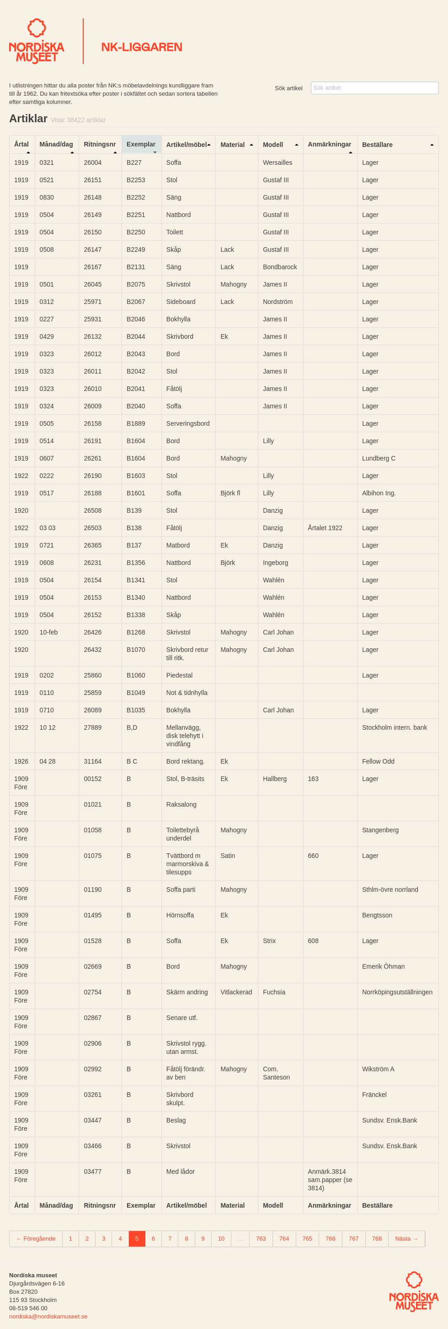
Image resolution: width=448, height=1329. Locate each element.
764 (284, 1238)
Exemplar (141, 144)
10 (221, 1238)
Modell (273, 144)
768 (377, 1238)
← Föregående (36, 1238)
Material (232, 144)
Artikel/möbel (186, 144)
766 (330, 1238)
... (240, 1238)
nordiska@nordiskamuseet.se (48, 1316)
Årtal (21, 144)
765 (308, 1238)
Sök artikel (289, 88)
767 (354, 1238)
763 (261, 1238)
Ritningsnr (100, 144)
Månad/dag (56, 144)
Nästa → (406, 1238)
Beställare (377, 144)
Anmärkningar (330, 144)
